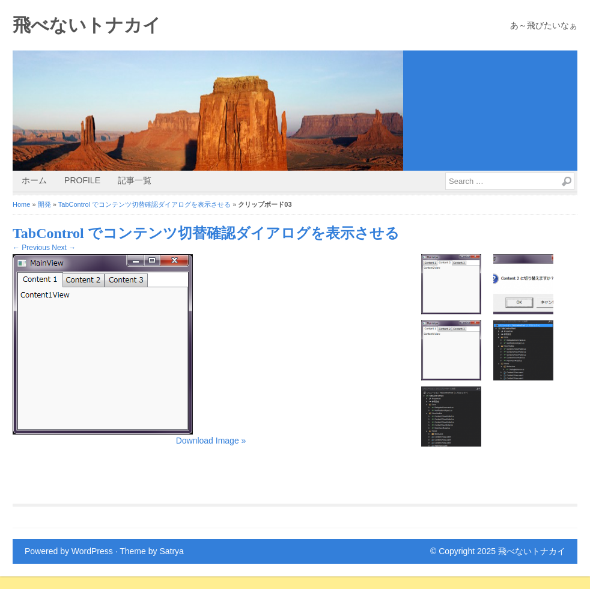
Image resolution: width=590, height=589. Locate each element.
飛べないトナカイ (87, 25)
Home (21, 204)
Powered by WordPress (69, 551)
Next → (64, 247)
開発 (44, 204)
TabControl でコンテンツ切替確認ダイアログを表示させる (144, 204)
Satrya (171, 551)
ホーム (34, 180)
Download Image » (211, 440)
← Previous (31, 247)
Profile (82, 180)
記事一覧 (134, 180)
